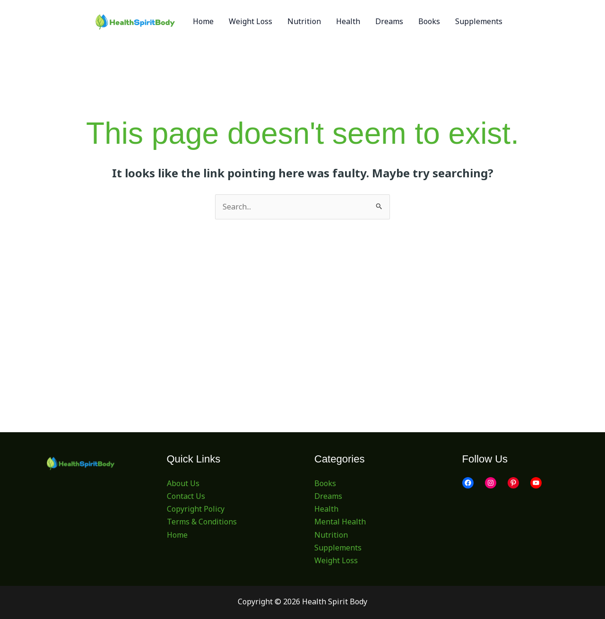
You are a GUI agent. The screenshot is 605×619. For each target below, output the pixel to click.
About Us (183, 483)
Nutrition (331, 535)
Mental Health (340, 521)
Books (325, 483)
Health (326, 509)
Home (177, 535)
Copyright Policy (196, 509)
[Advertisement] (302, 290)
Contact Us (186, 496)
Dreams (328, 496)
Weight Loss (336, 560)
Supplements (338, 547)
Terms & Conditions (202, 521)
